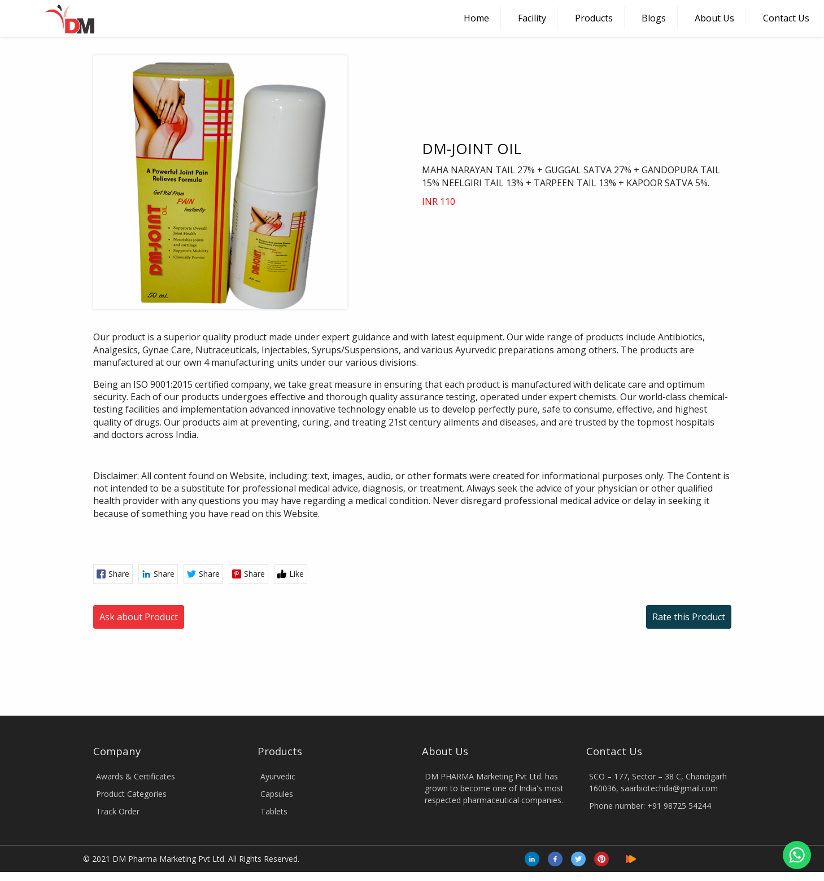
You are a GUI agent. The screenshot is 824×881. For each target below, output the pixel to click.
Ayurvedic (277, 608)
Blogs (654, 18)
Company (117, 583)
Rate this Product (688, 448)
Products (594, 18)
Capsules (276, 625)
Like (290, 405)
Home (476, 18)
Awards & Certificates (135, 608)
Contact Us (786, 18)
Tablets (273, 643)
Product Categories (131, 625)
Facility (532, 18)
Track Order (117, 643)
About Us (714, 18)
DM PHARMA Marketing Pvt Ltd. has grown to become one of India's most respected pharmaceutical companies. (494, 620)
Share (113, 405)
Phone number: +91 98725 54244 (650, 637)
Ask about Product (138, 448)
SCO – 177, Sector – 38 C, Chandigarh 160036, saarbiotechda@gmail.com (658, 614)
